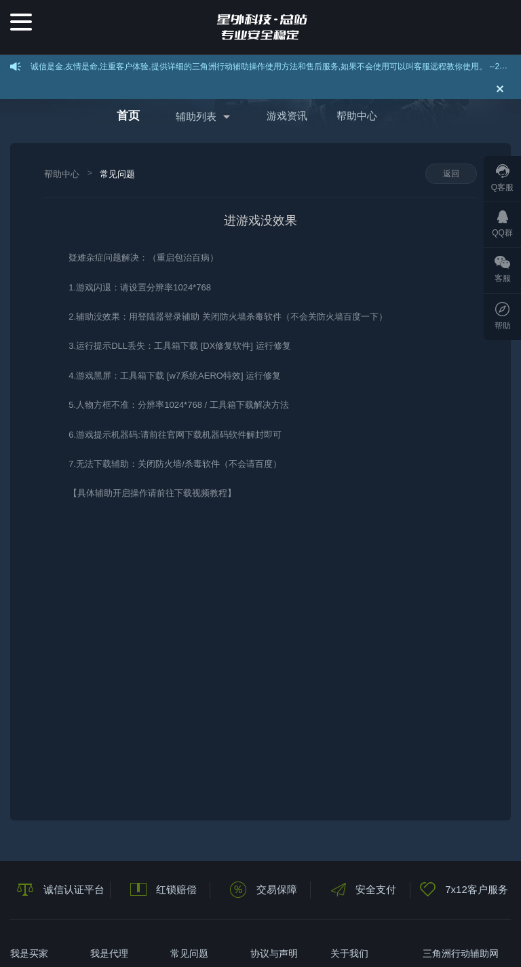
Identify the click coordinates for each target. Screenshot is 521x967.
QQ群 (502, 224)
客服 (503, 269)
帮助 (503, 316)
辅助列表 (196, 116)
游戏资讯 (287, 115)
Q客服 (502, 178)
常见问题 (117, 174)
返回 (451, 173)
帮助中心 (356, 115)
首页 (128, 115)
